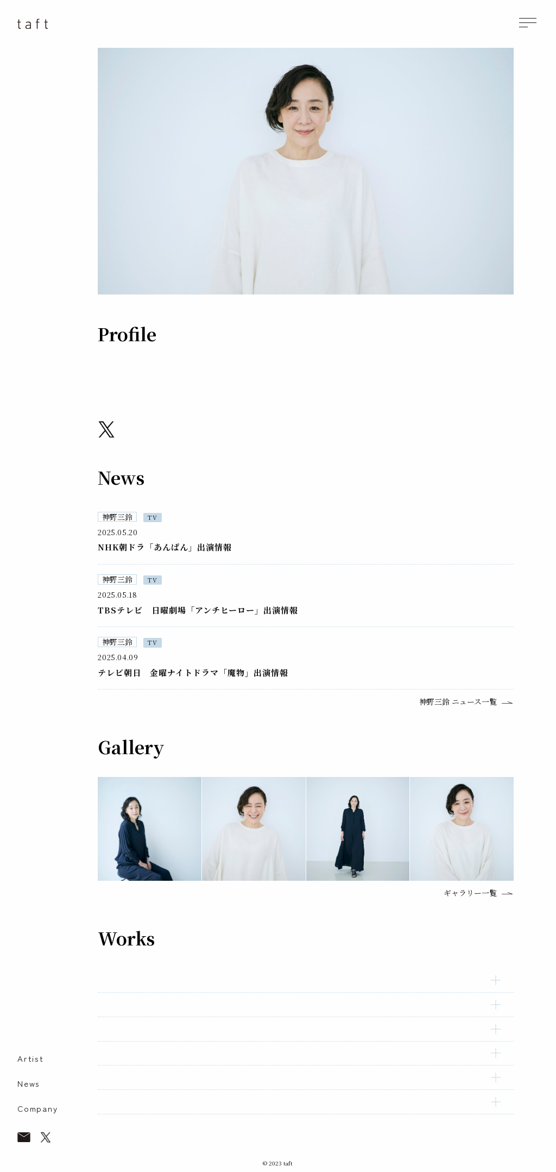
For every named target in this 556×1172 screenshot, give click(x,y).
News (28, 1083)
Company (37, 1108)
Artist (30, 1058)
